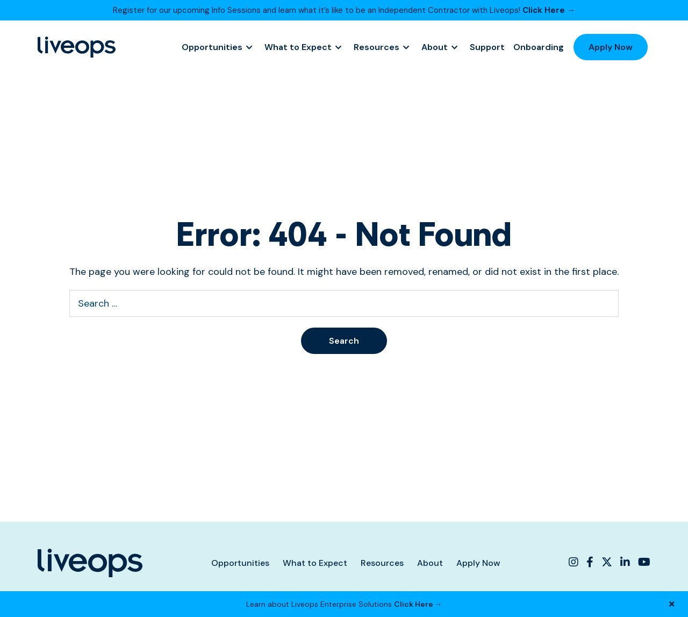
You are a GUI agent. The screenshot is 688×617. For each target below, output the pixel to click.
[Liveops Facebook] (590, 562)
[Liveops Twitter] (607, 562)
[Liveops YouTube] (642, 562)
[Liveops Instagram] (575, 562)
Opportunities (212, 47)
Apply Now (611, 47)
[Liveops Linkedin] (625, 562)
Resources (376, 47)
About (434, 47)
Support (487, 47)
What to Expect (298, 47)
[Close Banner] (672, 604)
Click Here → (548, 10)
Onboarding (538, 47)
